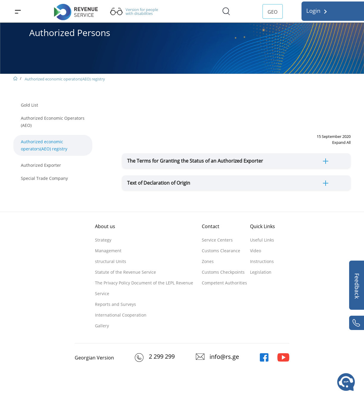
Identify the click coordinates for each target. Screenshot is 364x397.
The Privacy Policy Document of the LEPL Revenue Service (144, 288)
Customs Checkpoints (223, 272)
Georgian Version (94, 357)
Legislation (260, 272)
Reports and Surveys (115, 304)
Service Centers (217, 240)
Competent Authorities (224, 283)
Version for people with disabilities (142, 11)
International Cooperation (120, 315)
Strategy (103, 240)
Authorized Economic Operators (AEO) (53, 121)
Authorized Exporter (41, 165)
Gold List (29, 105)
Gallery (102, 326)
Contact (210, 226)
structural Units (110, 261)
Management (108, 250)
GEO (272, 12)
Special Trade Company (44, 178)
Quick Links (262, 226)
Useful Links (262, 240)
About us (105, 226)
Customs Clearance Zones (221, 256)
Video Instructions (262, 256)
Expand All (341, 142)
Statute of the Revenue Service (125, 272)
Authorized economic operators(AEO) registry (65, 79)
